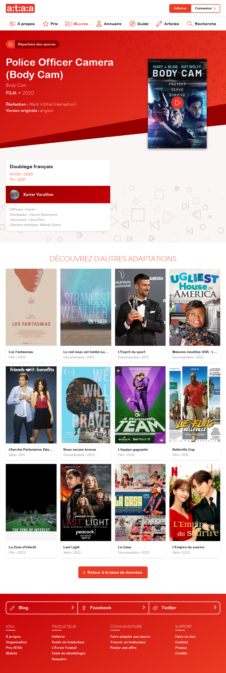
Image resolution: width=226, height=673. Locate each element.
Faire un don (185, 636)
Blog (42, 607)
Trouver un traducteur (128, 642)
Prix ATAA (14, 648)
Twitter (185, 607)
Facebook (114, 607)
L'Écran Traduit (64, 648)
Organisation (16, 642)
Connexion (205, 8)
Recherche (201, 24)
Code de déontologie (68, 653)
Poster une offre (123, 648)
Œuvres (77, 24)
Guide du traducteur (68, 642)
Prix (50, 24)
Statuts (11, 653)
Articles (167, 24)
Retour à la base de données (112, 572)
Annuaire (109, 24)
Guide (139, 24)
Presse (181, 648)
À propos (22, 24)
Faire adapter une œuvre (130, 636)
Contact (181, 642)
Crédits (181, 653)
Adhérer (180, 8)
